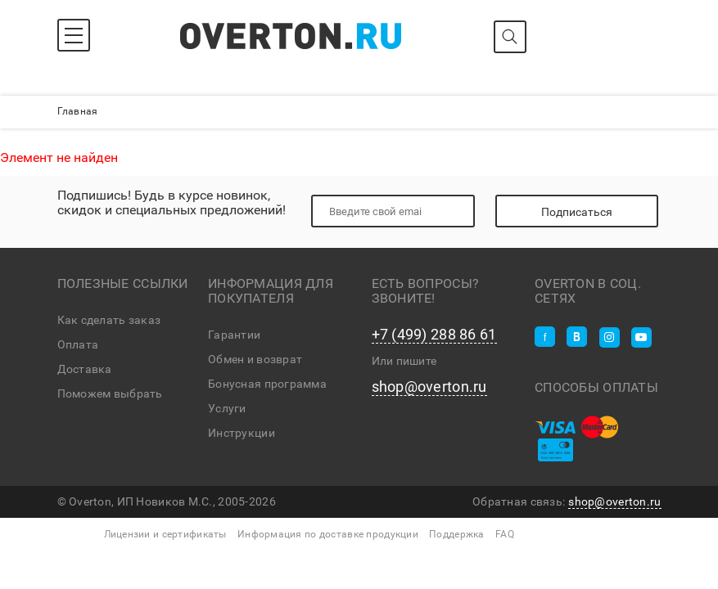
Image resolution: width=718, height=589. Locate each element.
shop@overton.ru (429, 387)
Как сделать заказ (109, 319)
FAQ (504, 534)
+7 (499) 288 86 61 (434, 334)
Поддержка (457, 534)
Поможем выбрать (110, 393)
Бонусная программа (267, 383)
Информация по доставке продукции (327, 534)
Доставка (84, 368)
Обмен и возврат (255, 359)
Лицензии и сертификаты (165, 534)
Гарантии (234, 334)
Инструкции (241, 432)
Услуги (227, 408)
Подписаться (576, 211)
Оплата (78, 344)
